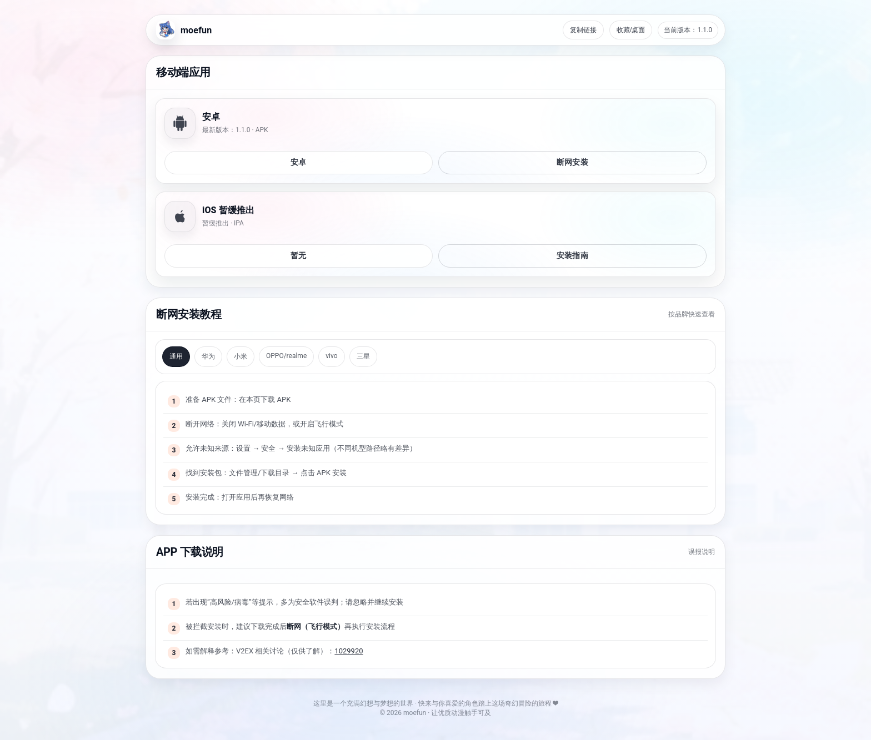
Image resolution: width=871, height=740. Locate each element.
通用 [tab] (176, 356)
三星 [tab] (363, 356)
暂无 (298, 255)
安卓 (298, 162)
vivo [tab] (331, 356)
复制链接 (583, 30)
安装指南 (572, 255)
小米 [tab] (240, 356)
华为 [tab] (208, 356)
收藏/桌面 (631, 30)
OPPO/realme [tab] (286, 356)
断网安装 (572, 162)
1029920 (348, 651)
